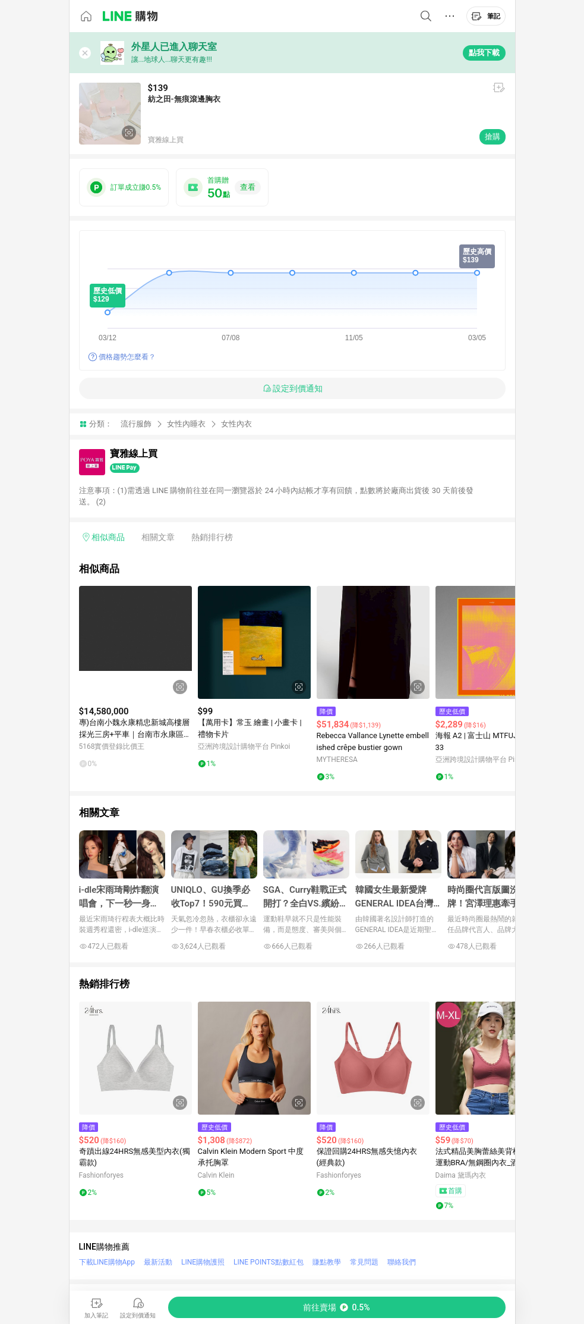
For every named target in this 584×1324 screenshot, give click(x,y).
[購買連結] (337, 1307)
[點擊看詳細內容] (135, 642)
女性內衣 (236, 423)
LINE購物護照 (203, 1262)
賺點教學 (326, 1262)
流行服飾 (136, 423)
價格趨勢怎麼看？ (127, 357)
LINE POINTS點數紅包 (268, 1262)
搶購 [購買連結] (492, 136)
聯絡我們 (401, 1262)
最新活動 (158, 1262)
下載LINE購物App (107, 1262)
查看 (247, 187)
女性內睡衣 (186, 423)
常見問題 (364, 1262)
